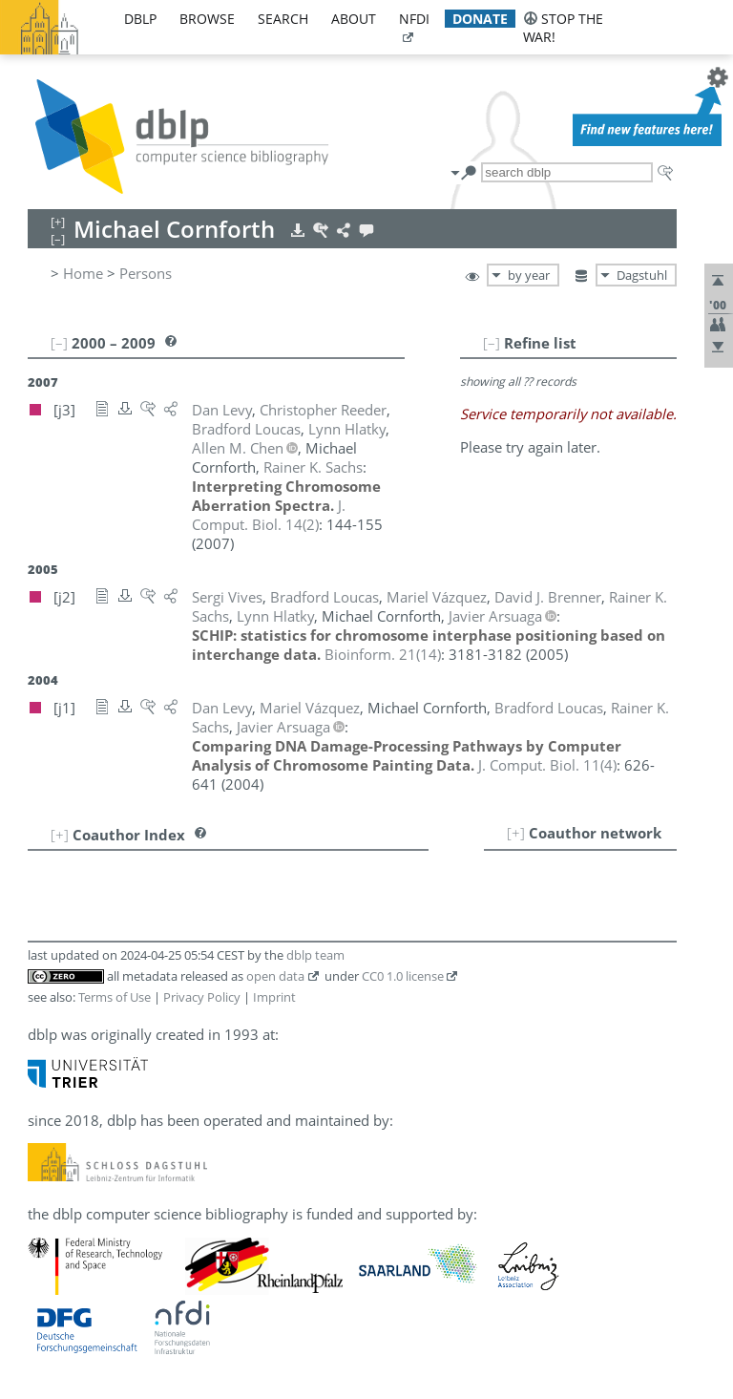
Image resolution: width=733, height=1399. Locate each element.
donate (480, 19)
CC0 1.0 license (403, 976)
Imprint (274, 997)
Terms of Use (114, 997)
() (269, 515)
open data (275, 976)
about (353, 19)
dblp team (315, 955)
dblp (140, 19)
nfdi (414, 19)
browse (207, 19)
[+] (516, 832)
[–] (491, 342)
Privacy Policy (202, 997)
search (283, 19)
